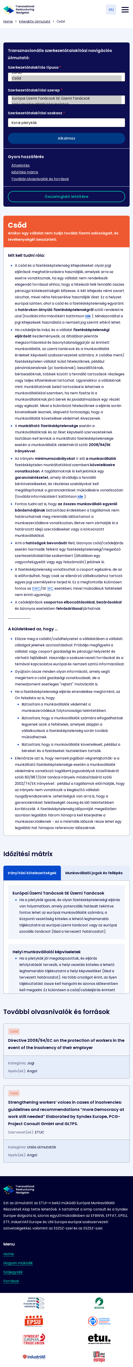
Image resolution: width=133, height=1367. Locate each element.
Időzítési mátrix (24, 172)
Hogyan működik (18, 1263)
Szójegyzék (13, 1272)
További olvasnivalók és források (40, 179)
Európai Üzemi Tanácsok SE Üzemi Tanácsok (66, 98)
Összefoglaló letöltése (66, 196)
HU (111, 9)
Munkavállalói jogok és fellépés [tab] (94, 873)
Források (11, 1281)
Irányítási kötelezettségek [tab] (32, 873)
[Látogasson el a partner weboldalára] (33, 1303)
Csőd (66, 78)
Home (8, 21)
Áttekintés (20, 165)
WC (50, 588)
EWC (36, 588)
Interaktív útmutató (34, 21)
